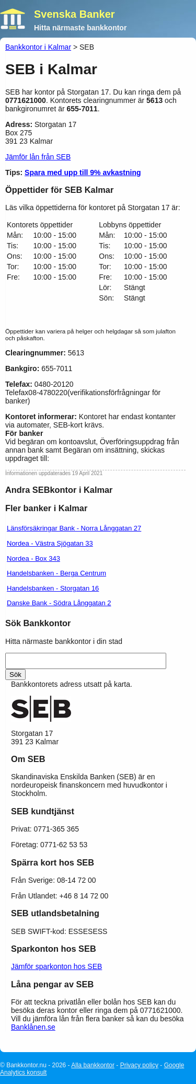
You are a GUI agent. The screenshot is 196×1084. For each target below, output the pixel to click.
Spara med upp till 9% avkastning (83, 172)
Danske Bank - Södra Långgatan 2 (59, 603)
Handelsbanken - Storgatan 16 (53, 588)
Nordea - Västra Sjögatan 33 (50, 543)
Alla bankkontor (92, 1065)
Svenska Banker (74, 14)
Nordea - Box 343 (33, 558)
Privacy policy (139, 1065)
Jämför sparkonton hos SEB (56, 966)
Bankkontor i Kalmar (38, 47)
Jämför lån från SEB (38, 157)
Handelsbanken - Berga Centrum (56, 573)
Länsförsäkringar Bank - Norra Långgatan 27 (74, 528)
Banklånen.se (33, 1027)
